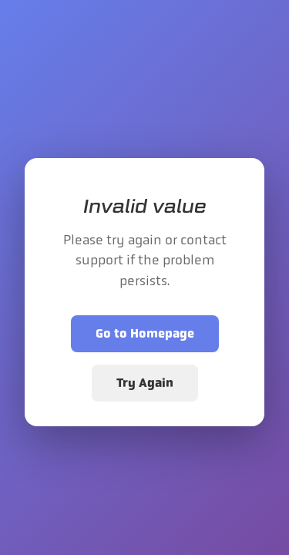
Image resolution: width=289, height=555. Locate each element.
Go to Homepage (145, 333)
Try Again (144, 382)
